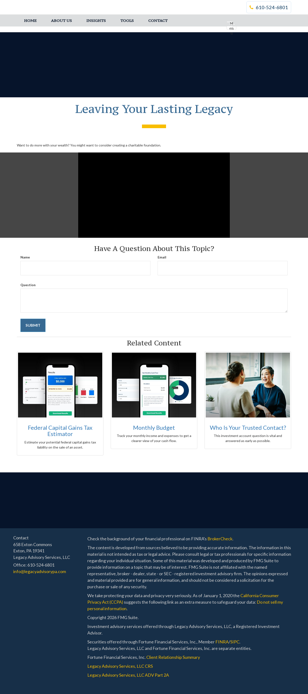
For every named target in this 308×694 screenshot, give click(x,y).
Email (162, 257)
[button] (61, 20)
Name (25, 257)
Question (28, 285)
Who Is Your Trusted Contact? (248, 427)
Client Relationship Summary (173, 657)
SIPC (234, 641)
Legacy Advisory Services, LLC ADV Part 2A (128, 675)
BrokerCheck (219, 538)
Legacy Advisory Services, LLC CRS (120, 666)
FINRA (222, 641)
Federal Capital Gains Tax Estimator (60, 430)
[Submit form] (32, 325)
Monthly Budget (154, 427)
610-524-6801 (269, 7)
